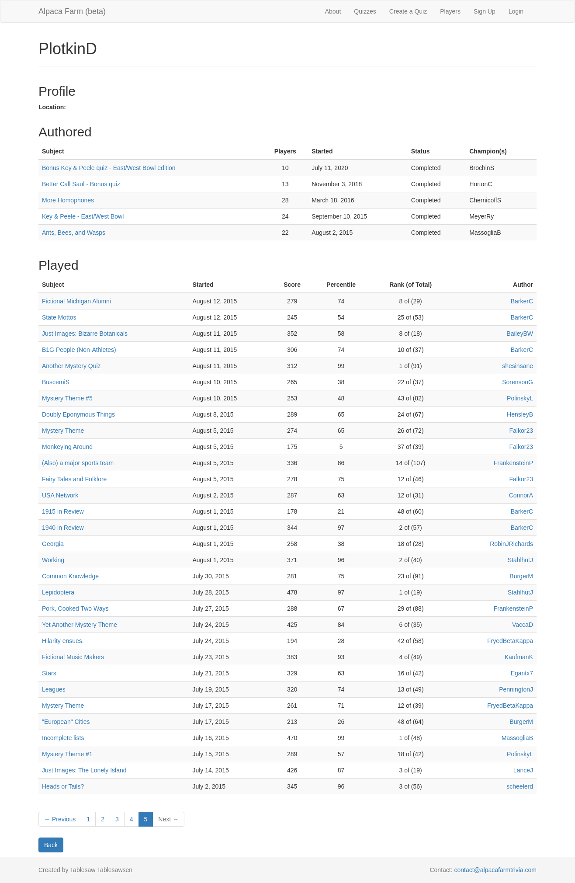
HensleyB (520, 414)
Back (51, 844)
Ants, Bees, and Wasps (73, 232)
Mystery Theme (63, 430)
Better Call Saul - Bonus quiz (81, 184)
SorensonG (517, 382)
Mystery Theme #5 (67, 398)
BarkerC (522, 301)
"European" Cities (66, 721)
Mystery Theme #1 (67, 754)
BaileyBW (519, 333)
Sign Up (484, 11)
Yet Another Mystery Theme (79, 624)
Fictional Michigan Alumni (76, 301)
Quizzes (365, 11)
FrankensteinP (513, 462)
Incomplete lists (63, 737)
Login (516, 11)
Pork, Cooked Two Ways (75, 608)
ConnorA (521, 495)
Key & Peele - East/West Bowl (83, 216)
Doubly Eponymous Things (78, 414)
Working (53, 559)
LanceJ (523, 770)
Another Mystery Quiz (71, 365)
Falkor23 (521, 430)
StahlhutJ (520, 559)
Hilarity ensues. (63, 640)
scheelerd (519, 786)
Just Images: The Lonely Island (84, 770)
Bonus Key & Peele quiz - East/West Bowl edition (109, 167)
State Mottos (59, 317)
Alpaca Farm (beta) (72, 11)
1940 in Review (63, 527)
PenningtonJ (516, 689)
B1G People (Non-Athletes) (79, 349)
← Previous (60, 819)
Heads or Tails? (63, 786)
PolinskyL (520, 398)
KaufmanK (519, 657)
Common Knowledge (70, 576)
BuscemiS (55, 382)
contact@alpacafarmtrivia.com (495, 869)
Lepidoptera (58, 592)
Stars (49, 673)
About (333, 11)
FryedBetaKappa (510, 640)
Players (450, 11)
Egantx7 (522, 673)
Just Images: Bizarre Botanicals (85, 333)
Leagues (54, 689)
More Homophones (68, 200)
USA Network (60, 495)
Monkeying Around (67, 446)
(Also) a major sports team (78, 462)
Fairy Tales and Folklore (74, 479)
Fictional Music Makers (73, 657)
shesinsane (517, 365)
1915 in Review (63, 511)
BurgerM (521, 576)
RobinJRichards (511, 543)
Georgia (53, 543)
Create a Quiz (408, 11)
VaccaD (522, 624)
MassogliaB (517, 737)
